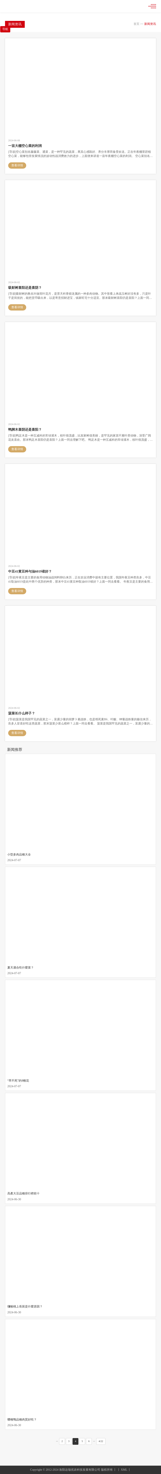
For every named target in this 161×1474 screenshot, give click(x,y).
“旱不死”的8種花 (18, 1080)
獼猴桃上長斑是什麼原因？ (25, 1306)
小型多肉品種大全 (19, 854)
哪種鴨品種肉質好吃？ (22, 1419)
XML (124, 1469)
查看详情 (17, 165)
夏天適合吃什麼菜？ (20, 967)
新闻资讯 (150, 23)
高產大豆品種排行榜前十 (23, 1193)
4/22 (101, 1441)
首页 (136, 23)
